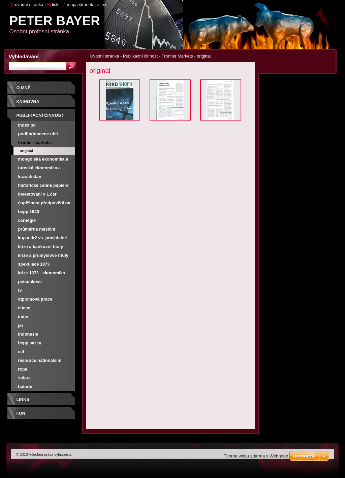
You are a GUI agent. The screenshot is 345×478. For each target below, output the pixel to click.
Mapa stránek (80, 4)
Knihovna (28, 101)
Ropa (23, 369)
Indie (23, 316)
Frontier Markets (177, 56)
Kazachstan (29, 176)
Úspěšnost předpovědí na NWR (44, 203)
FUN (21, 413)
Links (23, 399)
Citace (24, 307)
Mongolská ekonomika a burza (43, 160)
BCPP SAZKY (29, 342)
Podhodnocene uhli (38, 133)
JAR (21, 325)
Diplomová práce (35, 299)
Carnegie (27, 220)
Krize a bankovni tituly (40, 246)
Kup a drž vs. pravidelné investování (42, 238)
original (26, 151)
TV (20, 290)
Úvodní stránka (104, 56)
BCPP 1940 (28, 211)
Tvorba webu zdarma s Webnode (256, 455)
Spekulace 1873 (34, 264)
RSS (104, 4)
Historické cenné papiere (43, 185)
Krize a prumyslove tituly (43, 255)
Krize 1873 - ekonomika (41, 272)
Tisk (55, 4)
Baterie (25, 386)
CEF (21, 351)
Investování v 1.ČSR (37, 194)
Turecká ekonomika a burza (39, 168)
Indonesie (28, 334)
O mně (24, 87)
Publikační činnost (140, 56)
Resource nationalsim (40, 360)
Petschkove (30, 281)
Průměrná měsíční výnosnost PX (36, 230)
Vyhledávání (24, 56)
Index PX (27, 125)
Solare (24, 377)
